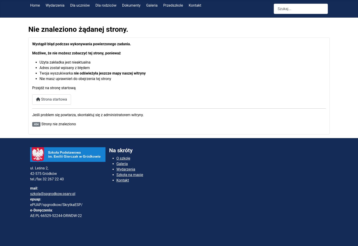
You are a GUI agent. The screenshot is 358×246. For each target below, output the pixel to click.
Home (35, 5)
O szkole (123, 158)
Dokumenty (131, 5)
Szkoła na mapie (129, 175)
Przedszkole (173, 5)
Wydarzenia (55, 5)
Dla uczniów (80, 5)
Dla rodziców (105, 5)
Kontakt (195, 5)
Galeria (152, 5)
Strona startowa (51, 99)
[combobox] (301, 9)
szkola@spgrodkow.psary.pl (52, 194)
